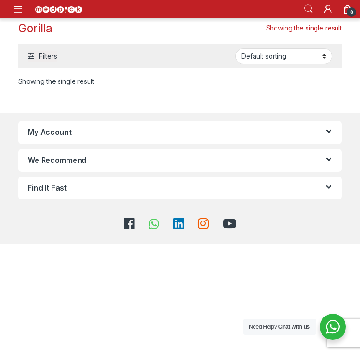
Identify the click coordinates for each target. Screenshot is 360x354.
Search (308, 9)
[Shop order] (283, 56)
